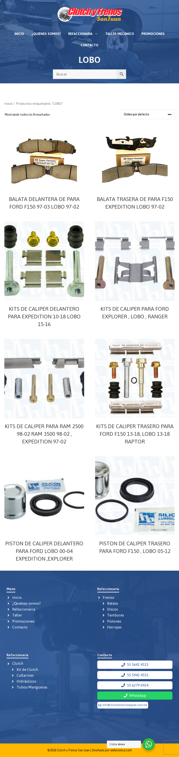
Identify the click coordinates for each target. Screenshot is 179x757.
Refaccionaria (85, 33)
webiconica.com (121, 750)
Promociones (153, 34)
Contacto (89, 45)
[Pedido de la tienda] (148, 114)
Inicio (19, 34)
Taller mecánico (119, 34)
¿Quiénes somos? (46, 34)
